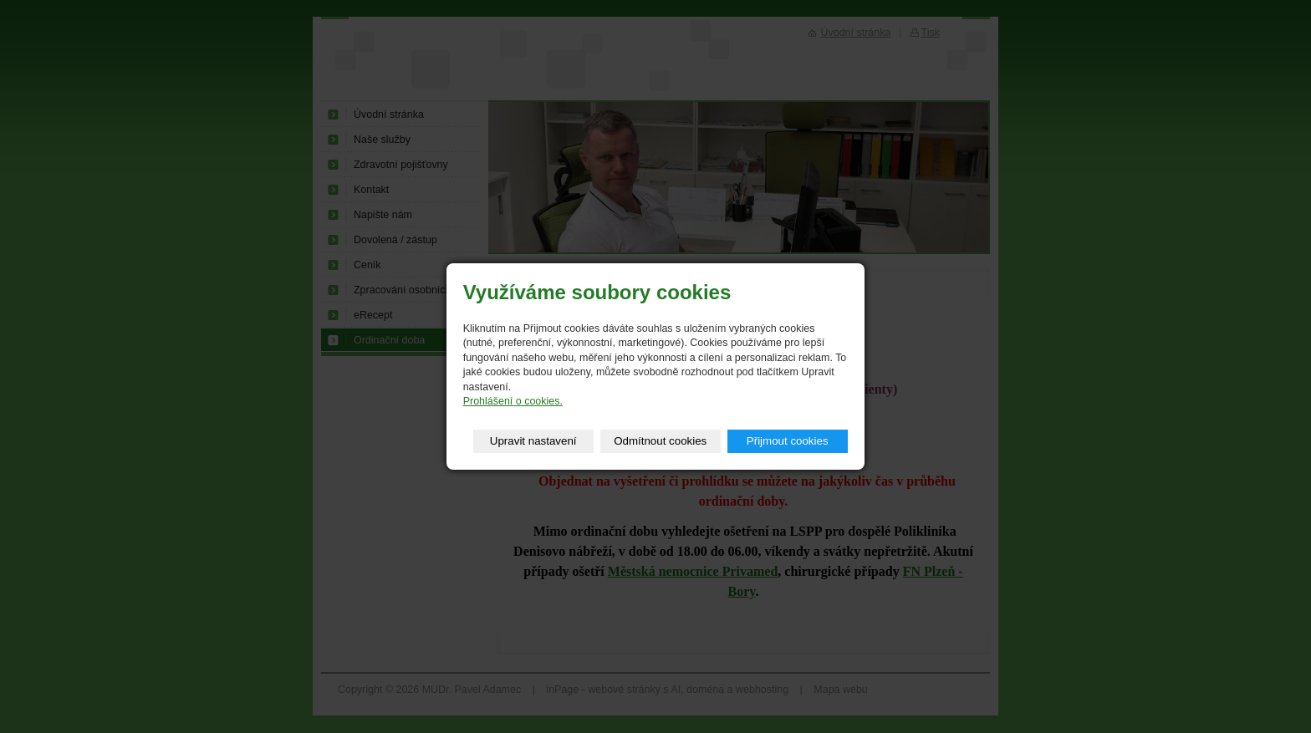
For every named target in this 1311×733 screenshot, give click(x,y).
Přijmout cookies (788, 441)
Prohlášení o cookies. (513, 401)
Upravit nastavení (533, 441)
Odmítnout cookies (660, 441)
